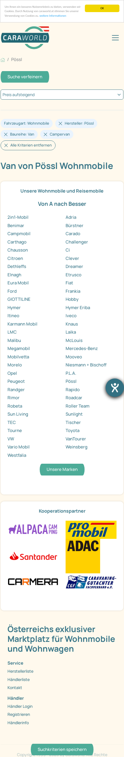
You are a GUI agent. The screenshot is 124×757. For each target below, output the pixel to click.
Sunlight (74, 414)
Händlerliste (18, 679)
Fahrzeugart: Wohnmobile (26, 123)
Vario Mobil (18, 447)
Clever (72, 258)
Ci (68, 250)
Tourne (14, 430)
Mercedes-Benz (82, 348)
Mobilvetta (18, 357)
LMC (12, 332)
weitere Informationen (52, 16)
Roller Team (77, 406)
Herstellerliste (20, 671)
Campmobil (18, 234)
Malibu (14, 340)
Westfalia (16, 455)
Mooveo (74, 357)
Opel (12, 373)
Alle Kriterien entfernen (31, 145)
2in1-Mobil (17, 217)
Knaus (72, 324)
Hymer (14, 308)
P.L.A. (71, 373)
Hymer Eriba (78, 308)
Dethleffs (16, 266)
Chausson (17, 250)
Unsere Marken (62, 469)
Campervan (60, 134)
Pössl (71, 381)
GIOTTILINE (18, 299)
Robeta (14, 406)
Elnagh (14, 275)
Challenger (77, 242)
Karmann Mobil (22, 324)
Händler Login (20, 706)
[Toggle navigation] (115, 37)
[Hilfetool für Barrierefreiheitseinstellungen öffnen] (115, 387)
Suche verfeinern (24, 77)
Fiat (69, 283)
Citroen (15, 258)
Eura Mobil (18, 283)
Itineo (13, 316)
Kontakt (14, 687)
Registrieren (18, 714)
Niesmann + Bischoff (86, 365)
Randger (16, 390)
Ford (12, 291)
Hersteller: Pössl (79, 123)
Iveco (71, 316)
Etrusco (73, 275)
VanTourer (76, 439)
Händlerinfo (18, 722)
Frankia (73, 291)
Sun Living (17, 414)
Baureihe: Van (22, 134)
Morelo (14, 365)
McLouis (74, 340)
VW (10, 439)
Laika (71, 332)
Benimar (15, 225)
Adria (71, 217)
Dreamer (74, 266)
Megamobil (18, 348)
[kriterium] (62, 95)
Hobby (72, 299)
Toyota (72, 430)
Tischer (73, 422)
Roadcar (74, 398)
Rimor (13, 398)
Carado (73, 234)
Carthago (16, 242)
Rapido (73, 390)
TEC (11, 422)
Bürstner (74, 225)
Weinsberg (76, 447)
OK (102, 8)
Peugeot (16, 381)
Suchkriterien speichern (62, 749)
